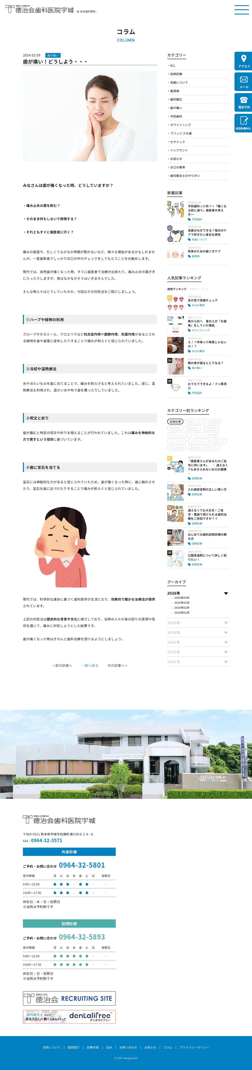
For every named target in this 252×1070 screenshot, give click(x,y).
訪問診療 (176, 74)
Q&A (109, 1047)
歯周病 (174, 91)
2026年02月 (182, 607)
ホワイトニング (180, 125)
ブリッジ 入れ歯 (181, 133)
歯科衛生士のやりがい (185, 176)
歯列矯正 (176, 99)
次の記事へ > (117, 665)
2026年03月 (182, 603)
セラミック (177, 142)
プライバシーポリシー (194, 1047)
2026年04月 (182, 598)
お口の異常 (177, 167)
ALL (172, 65)
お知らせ (176, 159)
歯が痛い (176, 108)
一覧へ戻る (89, 665)
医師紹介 (74, 1047)
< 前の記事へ (62, 665)
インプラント (179, 150)
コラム (167, 1047)
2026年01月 (182, 612)
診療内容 (93, 1047)
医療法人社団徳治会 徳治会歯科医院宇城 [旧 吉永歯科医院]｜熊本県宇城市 (40, 9)
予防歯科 (176, 116)
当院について (51, 1047)
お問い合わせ (128, 1047)
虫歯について (179, 82)
